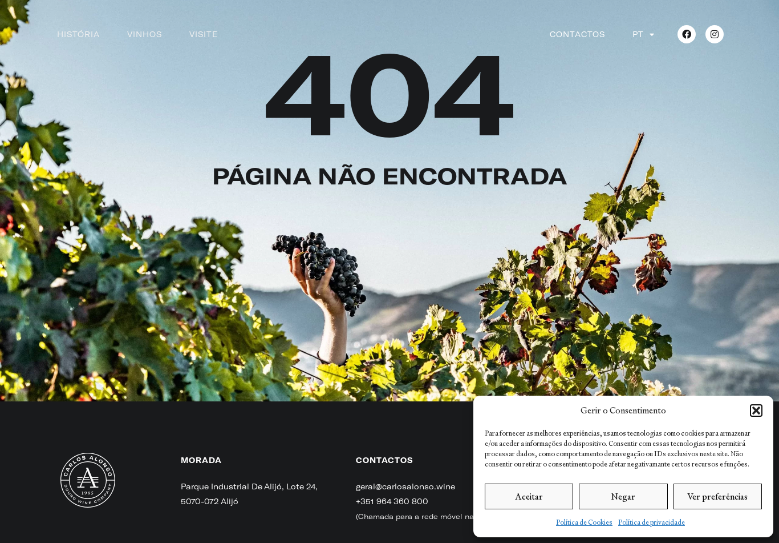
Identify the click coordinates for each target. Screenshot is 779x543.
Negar (623, 496)
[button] (756, 410)
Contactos (577, 34)
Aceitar (529, 496)
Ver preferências (717, 496)
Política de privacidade (651, 522)
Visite (203, 34)
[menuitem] (643, 34)
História (78, 34)
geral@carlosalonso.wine (405, 486)
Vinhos (144, 34)
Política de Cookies (584, 522)
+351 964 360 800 (392, 501)
